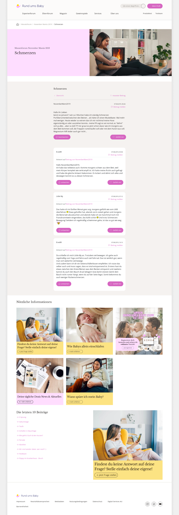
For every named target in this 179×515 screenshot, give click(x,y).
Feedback (22, 454)
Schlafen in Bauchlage (27, 431)
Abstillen (22, 445)
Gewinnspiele (82, 13)
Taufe (21, 426)
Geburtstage (24, 422)
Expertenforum (29, 13)
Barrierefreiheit (22, 506)
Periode (22, 440)
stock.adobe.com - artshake (163, 73)
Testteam (159, 13)
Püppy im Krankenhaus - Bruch (31, 458)
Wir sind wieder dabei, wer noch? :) (32, 449)
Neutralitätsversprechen (40, 501)
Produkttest (147, 13)
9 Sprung (22, 417)
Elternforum (47, 13)
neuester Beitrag (119, 95)
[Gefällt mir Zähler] (118, 137)
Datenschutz (97, 501)
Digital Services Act (115, 501)
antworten (65, 182)
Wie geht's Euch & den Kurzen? (31, 435)
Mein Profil (156, 6)
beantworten (63, 137)
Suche (143, 6)
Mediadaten (59, 501)
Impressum (20, 501)
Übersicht (60, 95)
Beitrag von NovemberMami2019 (79, 159)
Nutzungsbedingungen (78, 501)
